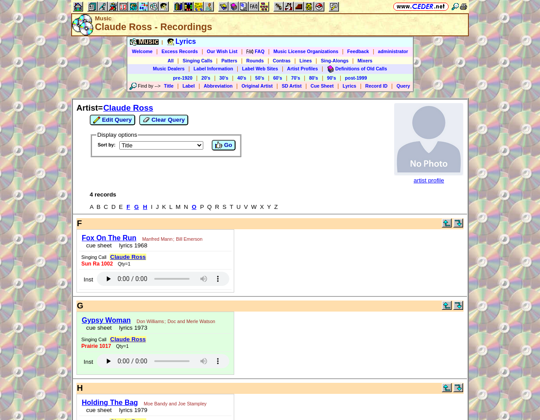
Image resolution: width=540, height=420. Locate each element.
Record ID (376, 86)
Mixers (365, 60)
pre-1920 (183, 78)
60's (277, 78)
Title (169, 86)
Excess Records (179, 51)
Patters (229, 60)
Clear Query (164, 119)
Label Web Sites (260, 68)
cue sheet (99, 245)
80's (313, 78)
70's (295, 78)
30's (223, 78)
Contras (281, 60)
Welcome (142, 51)
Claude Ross (128, 107)
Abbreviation (218, 86)
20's (206, 78)
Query (403, 86)
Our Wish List (222, 51)
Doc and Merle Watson (191, 321)
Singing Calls (198, 60)
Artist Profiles (302, 68)
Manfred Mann (157, 239)
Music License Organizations (306, 51)
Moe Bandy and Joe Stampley (175, 403)
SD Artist (291, 86)
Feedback (358, 51)
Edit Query (112, 119)
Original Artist (257, 86)
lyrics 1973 (131, 327)
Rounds (255, 60)
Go (223, 145)
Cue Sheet (322, 86)
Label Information (213, 68)
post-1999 (356, 78)
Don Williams (150, 321)
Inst (88, 279)
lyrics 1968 (131, 245)
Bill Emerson (189, 239)
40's (241, 78)
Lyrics (349, 86)
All (170, 60)
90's (331, 78)
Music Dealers (169, 68)
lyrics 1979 (131, 410)
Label (189, 86)
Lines (306, 60)
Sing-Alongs (335, 60)
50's (259, 78)
